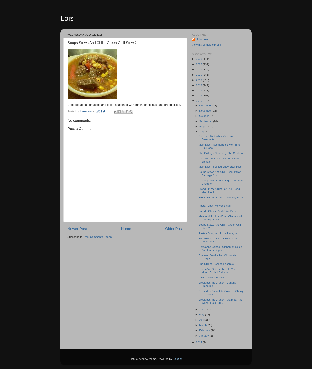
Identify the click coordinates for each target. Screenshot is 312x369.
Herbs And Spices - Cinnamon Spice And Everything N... (220, 248)
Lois (67, 18)
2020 (199, 74)
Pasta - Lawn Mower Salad (215, 205)
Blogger (177, 358)
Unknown (202, 39)
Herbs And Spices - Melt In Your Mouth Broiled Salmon (218, 271)
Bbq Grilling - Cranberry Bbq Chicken (221, 153)
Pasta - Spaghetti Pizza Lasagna (218, 233)
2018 (199, 85)
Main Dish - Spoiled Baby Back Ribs (220, 166)
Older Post (174, 229)
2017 (199, 90)
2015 (199, 100)
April (202, 319)
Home (126, 229)
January (204, 335)
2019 (199, 80)
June (202, 309)
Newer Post (77, 229)
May (202, 314)
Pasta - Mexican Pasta (212, 277)
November (205, 110)
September (206, 121)
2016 (199, 95)
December (205, 105)
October (204, 115)
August (203, 126)
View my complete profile (207, 44)
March (203, 325)
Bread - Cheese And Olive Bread (218, 211)
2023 (199, 58)
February (205, 330)
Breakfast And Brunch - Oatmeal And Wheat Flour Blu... (221, 301)
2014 (199, 342)
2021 (199, 69)
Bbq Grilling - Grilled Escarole (216, 263)
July (202, 131)
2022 (199, 64)
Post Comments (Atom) (98, 236)
